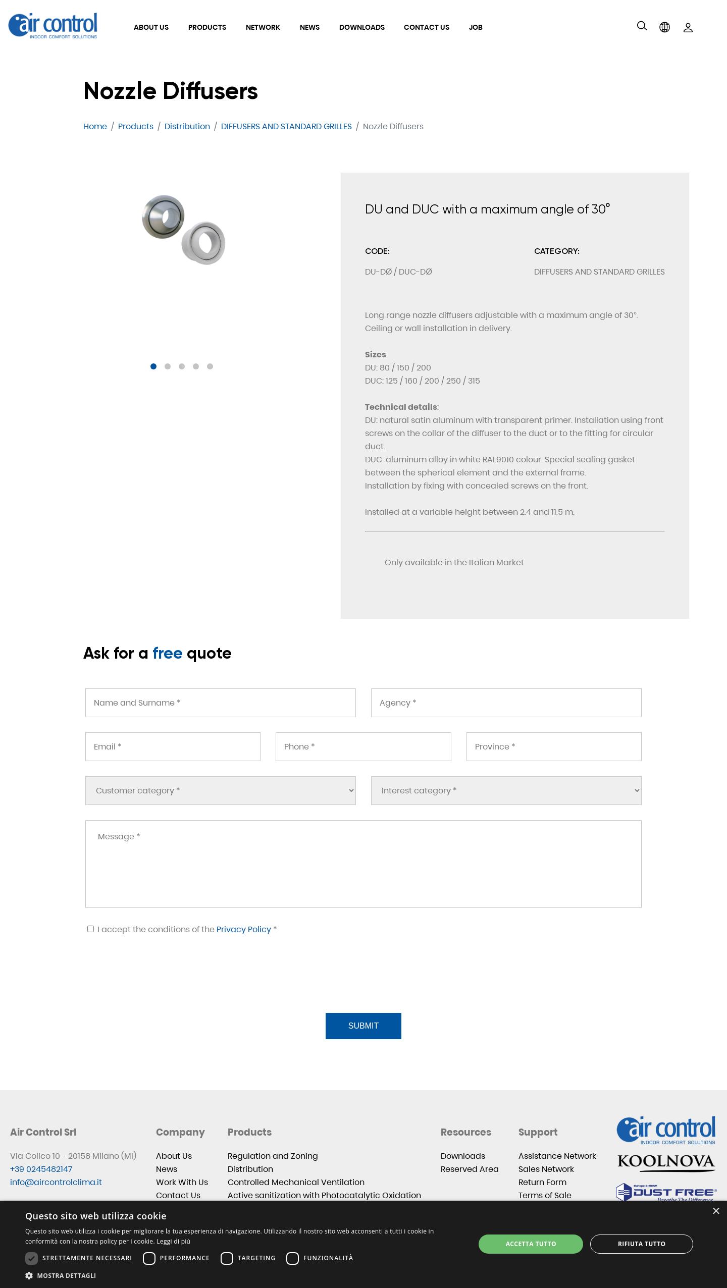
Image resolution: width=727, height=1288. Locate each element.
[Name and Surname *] (220, 702)
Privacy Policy (244, 929)
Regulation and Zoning (273, 1156)
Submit (363, 1026)
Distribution (250, 1169)
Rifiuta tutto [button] (642, 1244)
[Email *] (173, 746)
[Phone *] (363, 746)
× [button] (715, 1211)
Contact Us (426, 27)
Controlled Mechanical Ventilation (296, 1182)
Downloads (362, 27)
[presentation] (161, 986)
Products (207, 27)
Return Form (542, 1182)
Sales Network (546, 1169)
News (310, 27)
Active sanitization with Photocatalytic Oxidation (324, 1195)
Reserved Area (470, 1169)
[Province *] (554, 746)
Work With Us (182, 1182)
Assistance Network (557, 1156)
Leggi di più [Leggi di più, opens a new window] (173, 1241)
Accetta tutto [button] (531, 1244)
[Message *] (363, 864)
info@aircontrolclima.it (56, 1182)
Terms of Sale (545, 1195)
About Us (151, 27)
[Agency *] (506, 702)
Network (263, 27)
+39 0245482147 (41, 1169)
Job (476, 27)
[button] (153, 366)
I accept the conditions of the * (182, 929)
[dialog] (363, 1244)
